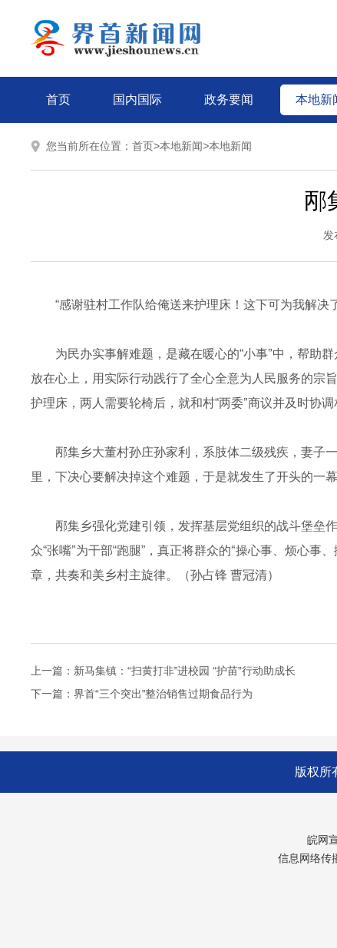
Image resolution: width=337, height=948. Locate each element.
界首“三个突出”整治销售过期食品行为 (163, 694)
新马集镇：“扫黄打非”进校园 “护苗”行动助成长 (185, 671)
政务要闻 (228, 99)
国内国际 (137, 99)
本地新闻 (181, 146)
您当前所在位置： (89, 146)
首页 (58, 99)
